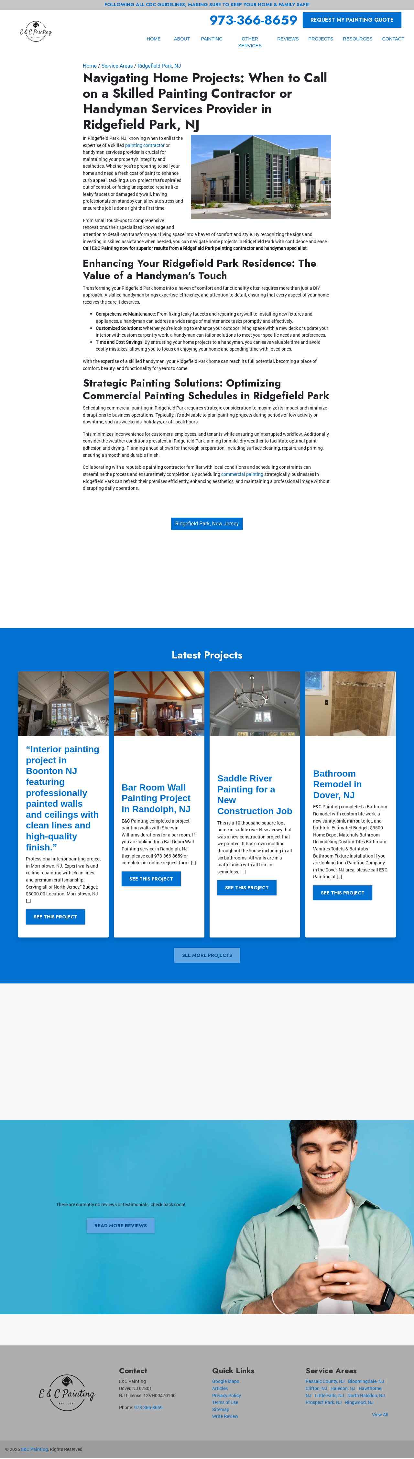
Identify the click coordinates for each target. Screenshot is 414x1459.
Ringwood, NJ (359, 1403)
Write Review (225, 1417)
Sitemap (220, 1410)
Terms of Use (225, 1403)
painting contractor (145, 145)
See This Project (58, 917)
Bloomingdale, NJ (366, 1382)
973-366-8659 (254, 20)
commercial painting (242, 474)
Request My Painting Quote (352, 20)
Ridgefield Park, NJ (159, 66)
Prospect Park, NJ (324, 1403)
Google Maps (225, 1382)
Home (90, 66)
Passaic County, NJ (325, 1382)
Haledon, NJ (343, 1389)
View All (380, 1415)
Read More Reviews (120, 1226)
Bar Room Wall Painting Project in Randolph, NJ (156, 798)
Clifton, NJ (316, 1389)
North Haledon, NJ (366, 1396)
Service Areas (117, 66)
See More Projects (207, 956)
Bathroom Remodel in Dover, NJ (337, 784)
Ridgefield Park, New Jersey (207, 524)
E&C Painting (34, 1450)
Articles (220, 1389)
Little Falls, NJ (329, 1396)
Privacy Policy (226, 1396)
